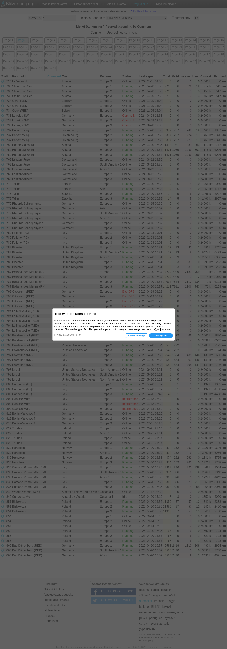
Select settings (136, 335)
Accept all (161, 335)
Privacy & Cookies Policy (67, 334)
